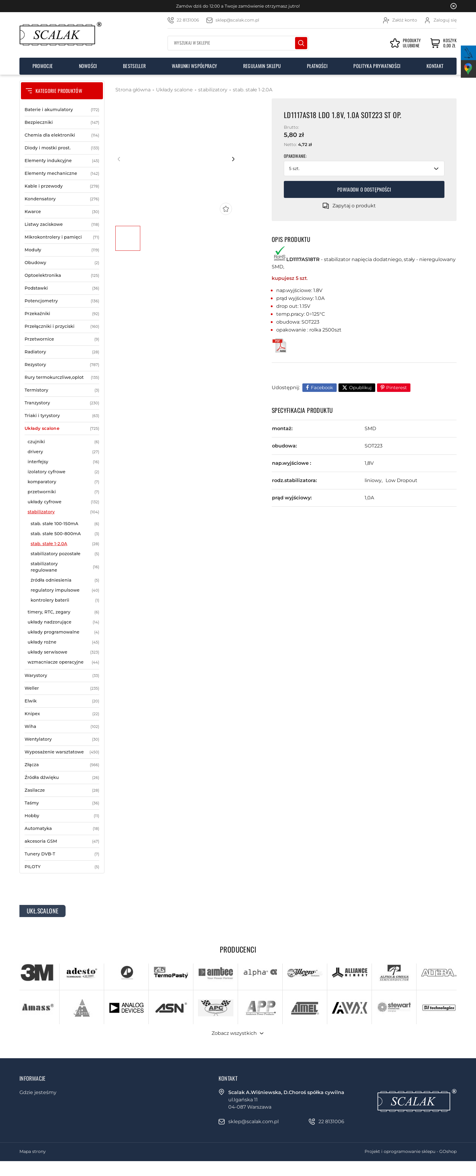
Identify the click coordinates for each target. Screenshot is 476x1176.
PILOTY (62, 867)
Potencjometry (62, 301)
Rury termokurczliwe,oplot (62, 377)
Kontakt (435, 66)
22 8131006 (188, 20)
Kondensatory (62, 199)
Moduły (62, 250)
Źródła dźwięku (62, 777)
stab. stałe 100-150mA (65, 524)
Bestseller (134, 66)
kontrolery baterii (65, 600)
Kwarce (62, 212)
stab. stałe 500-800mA (65, 534)
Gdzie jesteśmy (37, 1092)
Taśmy (62, 803)
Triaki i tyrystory (62, 416)
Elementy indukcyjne (62, 161)
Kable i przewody (62, 186)
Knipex (62, 714)
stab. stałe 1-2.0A (65, 544)
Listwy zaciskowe (62, 224)
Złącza (62, 765)
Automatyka (62, 828)
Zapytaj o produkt (354, 206)
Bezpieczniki (62, 122)
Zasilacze (62, 790)
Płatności (317, 66)
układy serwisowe (63, 652)
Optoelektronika (62, 275)
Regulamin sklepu (262, 66)
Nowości (88, 66)
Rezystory (62, 365)
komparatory (63, 482)
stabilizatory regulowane (65, 567)
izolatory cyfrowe (63, 472)
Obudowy (62, 263)
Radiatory (62, 352)
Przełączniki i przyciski (62, 326)
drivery (63, 452)
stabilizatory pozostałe (65, 554)
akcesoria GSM (62, 841)
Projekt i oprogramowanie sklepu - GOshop (411, 1151)
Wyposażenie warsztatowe (62, 752)
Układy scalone (62, 428)
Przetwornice (62, 339)
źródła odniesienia (65, 580)
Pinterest (396, 387)
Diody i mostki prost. (62, 148)
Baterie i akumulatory (62, 110)
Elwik (62, 701)
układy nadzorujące (63, 622)
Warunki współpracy (194, 66)
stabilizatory (63, 512)
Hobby (62, 816)
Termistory (62, 390)
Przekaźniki (62, 314)
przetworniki (63, 492)
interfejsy (63, 462)
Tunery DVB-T (62, 854)
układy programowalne (63, 632)
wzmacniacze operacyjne (63, 662)
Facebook (322, 387)
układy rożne (63, 642)
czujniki (63, 442)
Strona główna (133, 90)
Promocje (42, 66)
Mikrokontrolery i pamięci (62, 237)
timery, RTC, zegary (63, 612)
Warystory (62, 675)
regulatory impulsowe (65, 590)
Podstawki (62, 288)
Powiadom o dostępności (364, 189)
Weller (62, 688)
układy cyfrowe (63, 502)
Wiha (62, 726)
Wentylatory (62, 739)
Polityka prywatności (376, 66)
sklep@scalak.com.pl (237, 20)
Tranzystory (62, 403)
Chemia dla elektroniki (62, 135)
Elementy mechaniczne (62, 173)
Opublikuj (360, 387)
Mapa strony (32, 1151)
